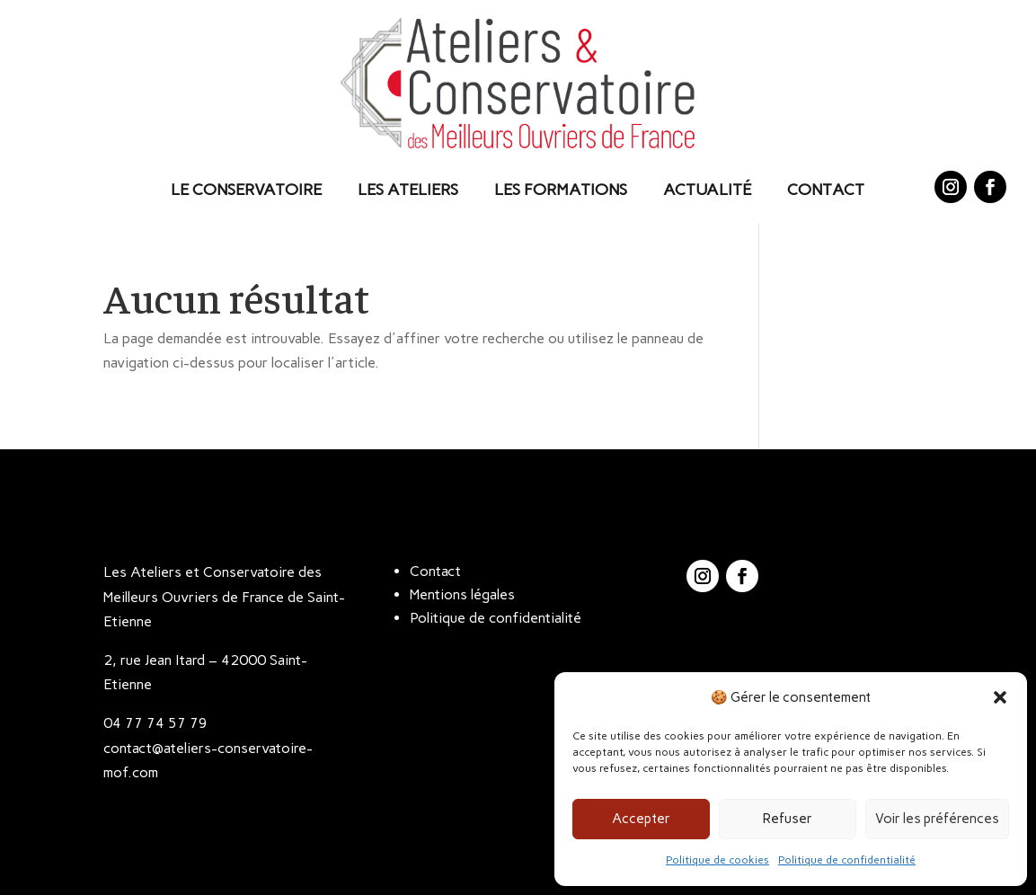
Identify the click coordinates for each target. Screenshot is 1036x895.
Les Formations (560, 189)
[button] (1000, 697)
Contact (825, 189)
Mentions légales (462, 594)
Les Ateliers (408, 189)
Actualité (707, 189)
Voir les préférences (937, 819)
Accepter (641, 819)
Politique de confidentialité (847, 860)
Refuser (787, 819)
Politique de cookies (717, 860)
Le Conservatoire (246, 189)
